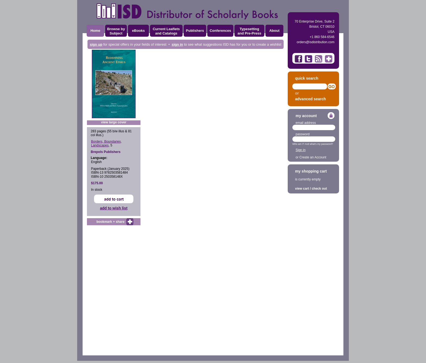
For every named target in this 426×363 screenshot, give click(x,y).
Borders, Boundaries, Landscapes (106, 143)
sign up (96, 44)
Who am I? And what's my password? (312, 144)
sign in (177, 44)
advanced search (310, 99)
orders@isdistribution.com (315, 42)
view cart (302, 188)
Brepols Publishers (105, 152)
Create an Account (312, 157)
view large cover (113, 122)
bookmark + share (110, 222)
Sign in (301, 150)
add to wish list (113, 208)
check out (319, 188)
